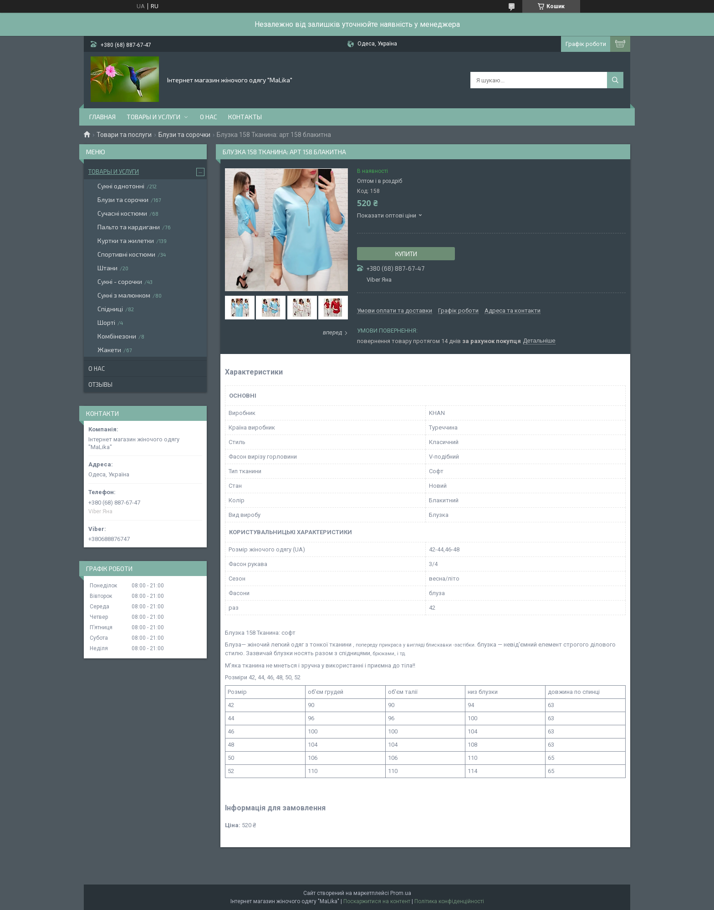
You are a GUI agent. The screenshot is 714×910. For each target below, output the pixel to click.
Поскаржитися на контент (376, 901)
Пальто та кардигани (128, 227)
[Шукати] (615, 80)
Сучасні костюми (122, 213)
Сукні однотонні (120, 186)
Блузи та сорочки (184, 134)
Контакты (245, 117)
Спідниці (110, 309)
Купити (406, 254)
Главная (102, 117)
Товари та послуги (124, 134)
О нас (208, 117)
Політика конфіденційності (449, 901)
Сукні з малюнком (123, 295)
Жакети (109, 350)
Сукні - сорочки (119, 281)
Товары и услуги (153, 117)
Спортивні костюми (126, 254)
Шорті (106, 322)
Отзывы (100, 384)
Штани (107, 268)
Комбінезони (116, 336)
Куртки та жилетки (125, 240)
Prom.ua (400, 893)
